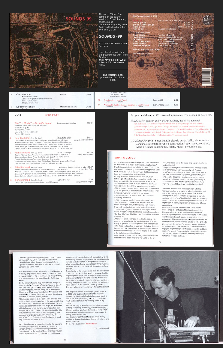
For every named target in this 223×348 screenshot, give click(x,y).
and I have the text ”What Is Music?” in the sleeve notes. (112, 62)
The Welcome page (113, 75)
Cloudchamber (117, 19)
